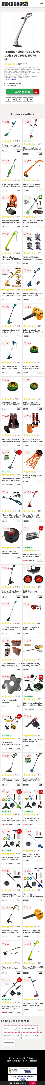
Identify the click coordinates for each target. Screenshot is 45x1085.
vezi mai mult (11, 79)
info (18, 151)
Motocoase (9, 1042)
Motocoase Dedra (28, 1028)
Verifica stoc (26, 91)
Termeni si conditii (17, 1058)
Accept (32, 1083)
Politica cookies (30, 1061)
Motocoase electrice (31, 1035)
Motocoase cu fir (11, 1035)
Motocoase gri (10, 1028)
